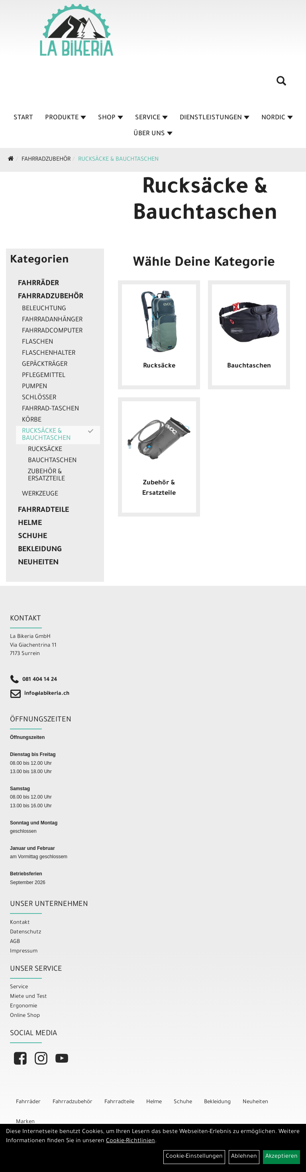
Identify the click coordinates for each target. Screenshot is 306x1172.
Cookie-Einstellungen (194, 1157)
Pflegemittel (43, 375)
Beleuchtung (44, 309)
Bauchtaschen (52, 461)
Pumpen (34, 387)
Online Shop (25, 1016)
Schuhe (32, 537)
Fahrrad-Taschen (50, 409)
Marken (25, 1122)
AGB (15, 942)
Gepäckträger (44, 364)
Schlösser (39, 398)
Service (151, 118)
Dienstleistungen (214, 118)
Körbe (31, 420)
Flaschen (37, 342)
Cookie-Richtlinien (130, 1141)
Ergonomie (23, 1006)
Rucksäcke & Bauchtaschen (118, 160)
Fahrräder (38, 284)
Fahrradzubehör (46, 160)
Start (23, 118)
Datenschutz (25, 932)
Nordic (277, 118)
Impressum (23, 951)
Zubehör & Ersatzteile (46, 475)
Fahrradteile (43, 511)
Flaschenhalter (48, 353)
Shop (110, 118)
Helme (30, 524)
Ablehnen (244, 1157)
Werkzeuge (40, 494)
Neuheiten (38, 563)
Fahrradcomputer (52, 331)
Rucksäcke (45, 449)
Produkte (65, 118)
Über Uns (153, 134)
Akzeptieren (281, 1157)
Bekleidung (39, 550)
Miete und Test (28, 997)
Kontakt (20, 923)
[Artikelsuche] (281, 84)
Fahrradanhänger (52, 320)
